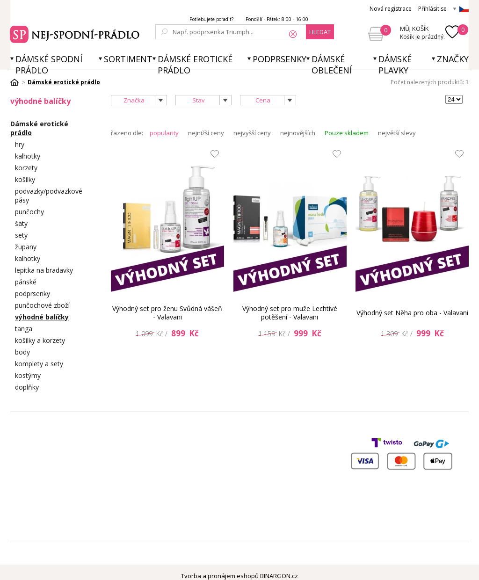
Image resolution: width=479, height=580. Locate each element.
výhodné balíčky (42, 316)
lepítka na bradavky (44, 270)
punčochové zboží (42, 305)
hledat (320, 32)
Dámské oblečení (332, 64)
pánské (25, 281)
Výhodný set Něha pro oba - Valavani (412, 312)
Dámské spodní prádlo (48, 64)
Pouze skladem (347, 133)
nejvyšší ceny (252, 133)
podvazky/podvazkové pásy (48, 195)
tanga (23, 328)
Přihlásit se (432, 9)
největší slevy (397, 133)
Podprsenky (279, 59)
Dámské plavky (395, 64)
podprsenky (32, 293)
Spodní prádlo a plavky (76, 33)
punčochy (29, 211)
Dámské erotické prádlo (195, 64)
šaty (21, 223)
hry (19, 144)
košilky (25, 179)
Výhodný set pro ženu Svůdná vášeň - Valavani (167, 312)
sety (21, 235)
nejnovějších (297, 133)
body (22, 352)
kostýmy (28, 375)
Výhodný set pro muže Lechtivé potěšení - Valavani (289, 312)
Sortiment (128, 59)
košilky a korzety (40, 340)
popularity (164, 133)
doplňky (27, 387)
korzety (26, 167)
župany (25, 246)
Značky (453, 59)
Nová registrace (391, 9)
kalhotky (27, 156)
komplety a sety (39, 363)
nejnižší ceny (206, 133)
